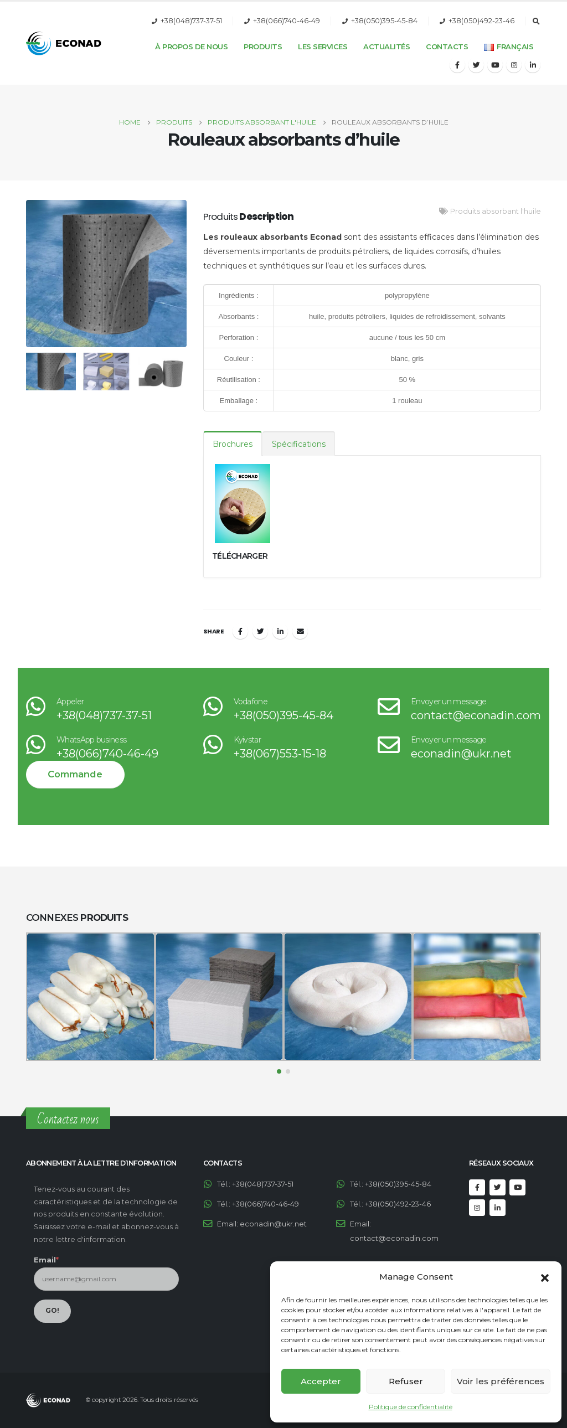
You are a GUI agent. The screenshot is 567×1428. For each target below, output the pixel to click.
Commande (75, 774)
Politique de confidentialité (410, 1407)
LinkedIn (280, 631)
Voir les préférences (500, 1381)
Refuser (406, 1381)
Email (300, 631)
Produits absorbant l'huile (495, 211)
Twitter (260, 631)
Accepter (321, 1381)
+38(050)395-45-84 (384, 21)
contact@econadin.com (476, 715)
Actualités (386, 46)
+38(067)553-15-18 (280, 753)
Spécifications (299, 444)
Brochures (232, 444)
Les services (322, 46)
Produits (263, 46)
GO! (52, 1310)
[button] (544, 1276)
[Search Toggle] (536, 21)
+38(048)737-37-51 (191, 21)
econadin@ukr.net (461, 753)
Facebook (240, 631)
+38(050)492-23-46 (481, 21)
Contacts (447, 46)
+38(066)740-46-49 (286, 21)
